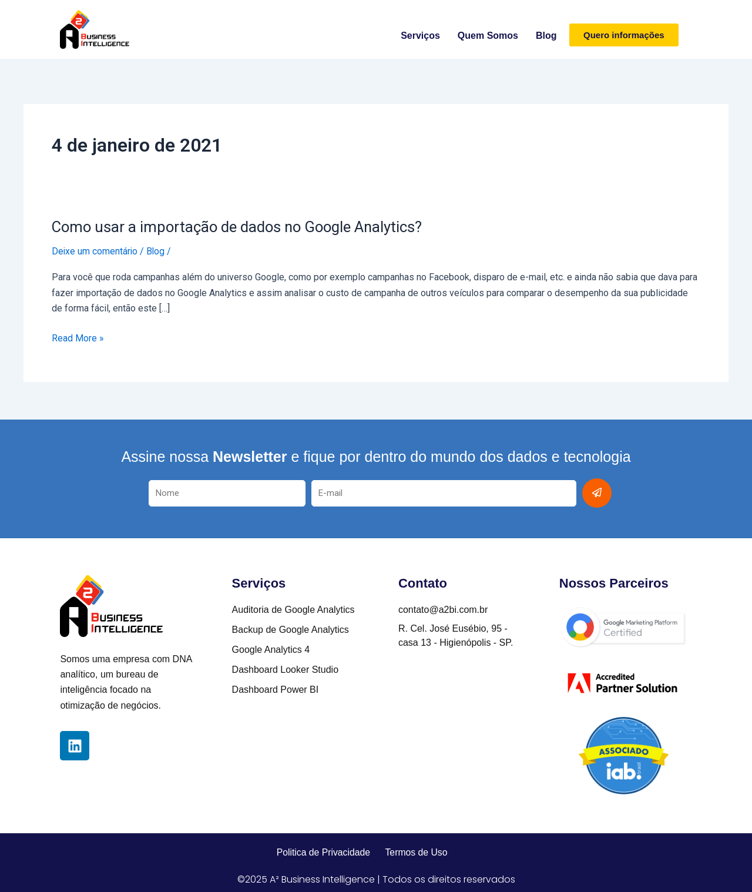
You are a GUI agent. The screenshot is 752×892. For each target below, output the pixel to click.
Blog (546, 36)
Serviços (420, 36)
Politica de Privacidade (322, 852)
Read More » (78, 338)
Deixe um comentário (95, 251)
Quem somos (488, 36)
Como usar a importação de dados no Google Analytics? (240, 227)
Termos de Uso (417, 852)
